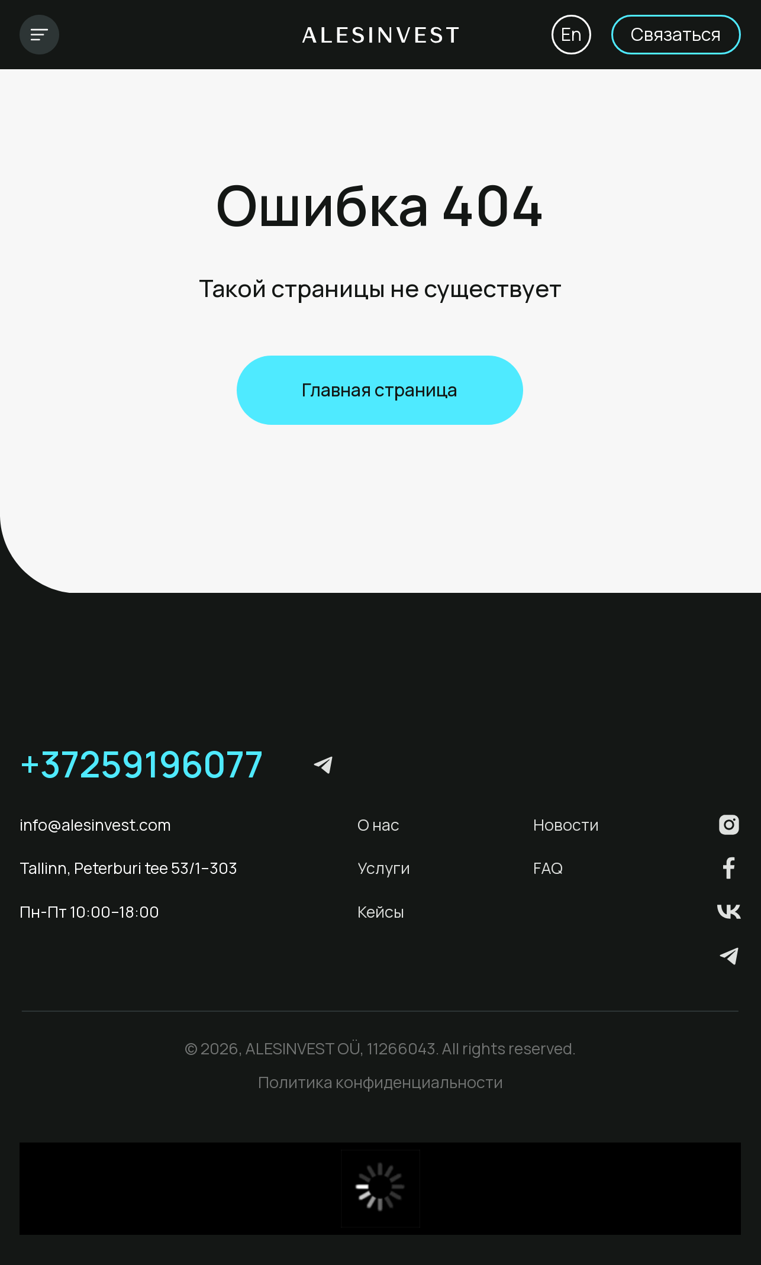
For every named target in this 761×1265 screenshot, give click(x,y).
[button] (676, 34)
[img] (39, 34)
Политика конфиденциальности (380, 1082)
